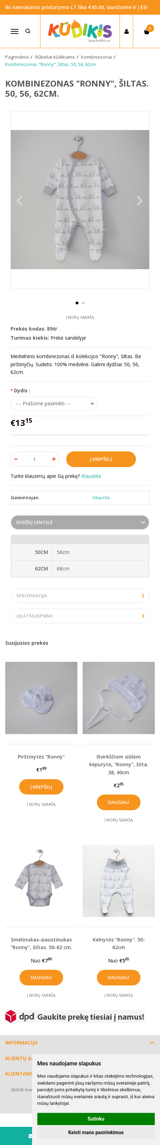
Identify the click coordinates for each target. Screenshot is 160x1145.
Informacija (21, 1042)
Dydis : (22, 390)
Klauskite (91, 476)
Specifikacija (31, 595)
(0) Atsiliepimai (34, 616)
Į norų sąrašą (80, 317)
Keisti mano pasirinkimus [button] (96, 1132)
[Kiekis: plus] (54, 459)
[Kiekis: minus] (15, 459)
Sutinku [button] (95, 1119)
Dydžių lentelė (34, 522)
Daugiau (118, 802)
